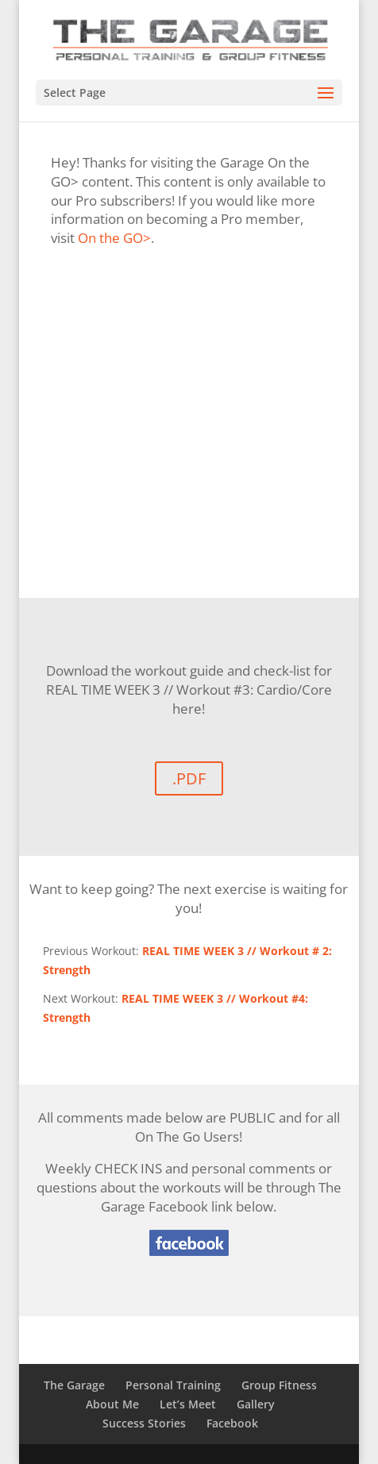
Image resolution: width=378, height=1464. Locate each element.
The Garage (74, 1385)
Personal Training (173, 1385)
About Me (112, 1404)
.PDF (189, 778)
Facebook (232, 1423)
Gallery (256, 1404)
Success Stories (144, 1423)
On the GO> (114, 238)
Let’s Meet (188, 1404)
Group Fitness (279, 1385)
